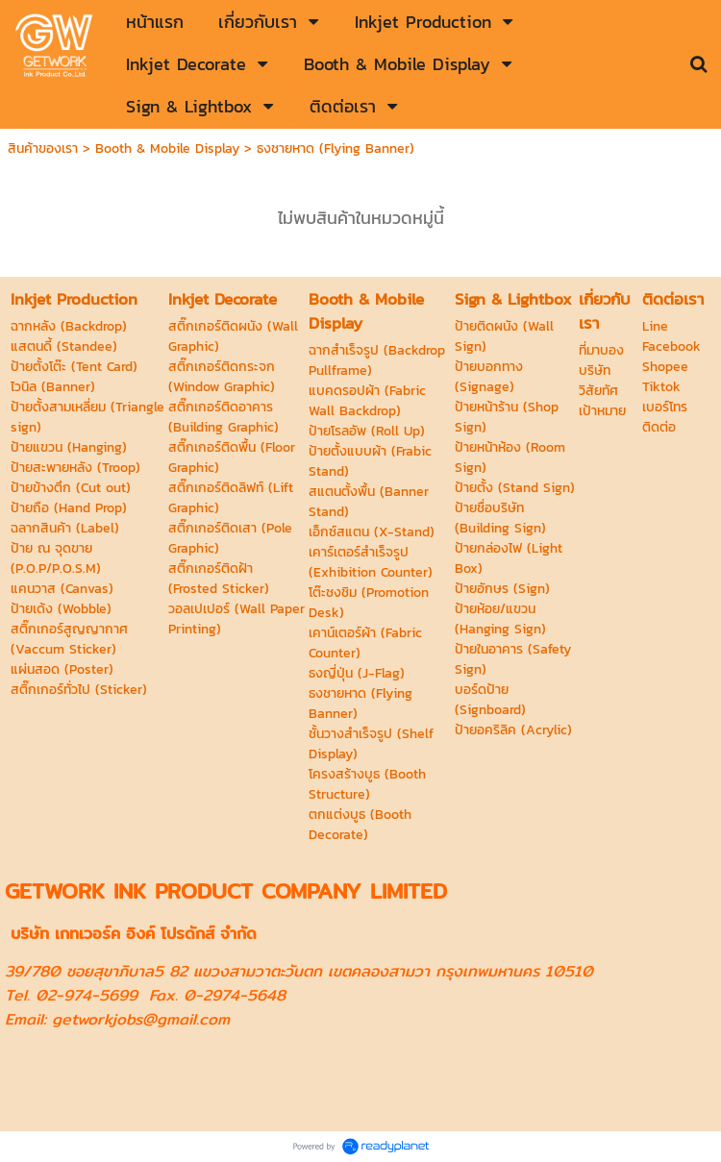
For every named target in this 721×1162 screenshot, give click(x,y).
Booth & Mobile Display (167, 148)
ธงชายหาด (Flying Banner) (335, 148)
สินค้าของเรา (43, 148)
